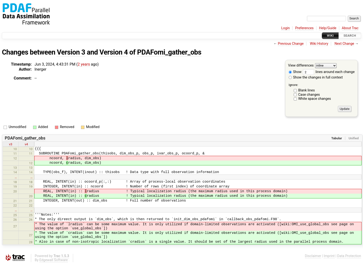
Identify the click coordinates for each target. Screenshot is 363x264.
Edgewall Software (53, 260)
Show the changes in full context (316, 77)
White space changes (314, 99)
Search (350, 35)
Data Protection (349, 256)
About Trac (350, 28)
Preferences (304, 28)
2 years (84, 64)
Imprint (329, 256)
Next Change (344, 44)
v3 (10, 144)
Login (285, 28)
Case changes (309, 95)
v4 (26, 144)
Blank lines (306, 90)
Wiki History (319, 44)
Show (295, 72)
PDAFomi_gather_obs (169, 52)
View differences (301, 66)
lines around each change (329, 72)
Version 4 (114, 52)
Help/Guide (327, 28)
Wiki (330, 35)
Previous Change (291, 44)
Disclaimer (313, 256)
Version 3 (71, 52)
